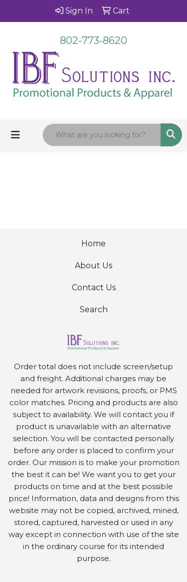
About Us (93, 265)
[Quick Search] (101, 134)
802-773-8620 (93, 40)
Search (94, 309)
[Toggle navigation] (15, 135)
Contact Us (94, 287)
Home (93, 243)
